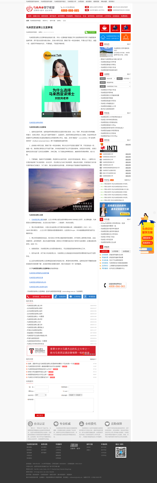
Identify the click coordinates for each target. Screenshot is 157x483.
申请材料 (69, 16)
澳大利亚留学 (126, 30)
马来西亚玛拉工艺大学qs (109, 136)
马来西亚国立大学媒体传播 (110, 95)
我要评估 (127, 180)
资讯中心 (45, 20)
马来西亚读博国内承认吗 (37, 282)
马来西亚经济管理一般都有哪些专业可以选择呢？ (45, 366)
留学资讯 (91, 16)
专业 (84, 16)
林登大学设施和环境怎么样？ (38, 372)
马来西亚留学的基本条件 (109, 70)
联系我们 (111, 1)
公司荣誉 (115, 251)
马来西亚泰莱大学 (108, 154)
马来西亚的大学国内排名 (109, 122)
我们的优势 (126, 39)
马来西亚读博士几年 (34, 322)
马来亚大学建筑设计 (107, 103)
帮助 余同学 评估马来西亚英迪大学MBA (116, 186)
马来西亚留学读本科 (32, 1)
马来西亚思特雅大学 (108, 162)
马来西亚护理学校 (107, 92)
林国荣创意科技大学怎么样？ (38, 374)
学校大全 (78, 16)
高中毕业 (103, 450)
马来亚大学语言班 (107, 239)
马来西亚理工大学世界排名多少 (111, 117)
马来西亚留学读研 (46, 1)
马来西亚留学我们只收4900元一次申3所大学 (112, 37)
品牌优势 (105, 251)
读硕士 (88, 450)
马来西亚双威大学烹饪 (108, 101)
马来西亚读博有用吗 (36, 122)
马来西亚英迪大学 (108, 151)
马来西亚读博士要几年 (34, 325)
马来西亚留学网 (32, 444)
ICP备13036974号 (96, 477)
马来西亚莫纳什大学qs (108, 125)
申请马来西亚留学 (33, 338)
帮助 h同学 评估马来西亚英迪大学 (114, 200)
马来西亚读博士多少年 (34, 305)
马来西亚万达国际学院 (109, 170)
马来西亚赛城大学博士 (108, 64)
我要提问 (92, 359)
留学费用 (61, 16)
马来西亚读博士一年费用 (35, 316)
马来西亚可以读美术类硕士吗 (37, 335)
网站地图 (104, 1)
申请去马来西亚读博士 (34, 330)
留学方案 (52, 20)
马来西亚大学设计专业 (108, 67)
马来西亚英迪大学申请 (108, 62)
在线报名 (116, 16)
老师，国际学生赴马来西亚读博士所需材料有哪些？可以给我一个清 (51, 363)
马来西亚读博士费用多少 (35, 327)
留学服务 (43, 452)
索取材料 (58, 455)
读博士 (59, 20)
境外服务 (29, 452)
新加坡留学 (104, 30)
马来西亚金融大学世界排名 (110, 130)
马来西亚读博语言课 (36, 277)
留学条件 (53, 16)
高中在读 (103, 447)
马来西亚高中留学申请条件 (110, 228)
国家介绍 (36, 16)
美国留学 (69, 474)
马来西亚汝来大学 (108, 165)
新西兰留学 (115, 30)
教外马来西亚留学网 (32, 477)
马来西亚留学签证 (60, 1)
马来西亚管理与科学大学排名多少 (112, 128)
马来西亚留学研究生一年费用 (37, 341)
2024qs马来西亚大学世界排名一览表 (113, 223)
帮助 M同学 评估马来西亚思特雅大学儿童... (116, 189)
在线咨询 (62, 296)
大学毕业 (103, 455)
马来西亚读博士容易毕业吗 (38, 287)
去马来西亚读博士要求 (34, 308)
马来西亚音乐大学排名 (108, 133)
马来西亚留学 (44, 474)
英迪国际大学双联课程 (34, 333)
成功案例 (88, 1)
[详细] (126, 55)
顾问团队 (29, 447)
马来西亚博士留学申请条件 (110, 231)
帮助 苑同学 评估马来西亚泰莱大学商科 (115, 192)
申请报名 (92, 296)
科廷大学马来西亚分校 (109, 173)
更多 (128, 44)
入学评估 (107, 16)
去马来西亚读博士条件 (34, 311)
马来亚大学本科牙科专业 (35, 344)
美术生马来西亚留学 (107, 109)
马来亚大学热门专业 (107, 237)
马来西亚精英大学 (108, 176)
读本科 (88, 447)
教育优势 (44, 16)
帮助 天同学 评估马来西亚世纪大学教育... (116, 195)
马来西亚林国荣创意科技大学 (111, 167)
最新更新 (96, 1)
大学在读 (103, 452)
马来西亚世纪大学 (108, 159)
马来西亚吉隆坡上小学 (108, 106)
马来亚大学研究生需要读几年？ (38, 377)
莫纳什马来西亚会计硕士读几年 (111, 59)
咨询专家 (99, 16)
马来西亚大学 (72, 1)
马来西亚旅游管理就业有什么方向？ (40, 369)
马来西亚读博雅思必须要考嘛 (39, 273)
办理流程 (81, 1)
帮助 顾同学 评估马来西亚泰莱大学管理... (116, 184)
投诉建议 (29, 458)
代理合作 (29, 455)
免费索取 (124, 16)
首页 (29, 16)
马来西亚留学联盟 (41, 8)
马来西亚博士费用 (38, 219)
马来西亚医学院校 (107, 98)
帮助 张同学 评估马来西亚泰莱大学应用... (116, 197)
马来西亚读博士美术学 (34, 319)
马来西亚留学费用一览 (108, 226)
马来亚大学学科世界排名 (109, 119)
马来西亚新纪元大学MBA (109, 234)
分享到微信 (91, 32)
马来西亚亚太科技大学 (109, 157)
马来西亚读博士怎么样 (108, 242)
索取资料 (128, 144)
